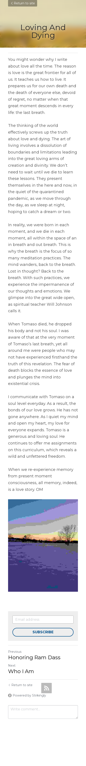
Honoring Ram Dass (34, 657)
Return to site (22, 3)
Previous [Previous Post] (14, 652)
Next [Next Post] (11, 665)
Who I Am (21, 671)
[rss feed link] (46, 688)
